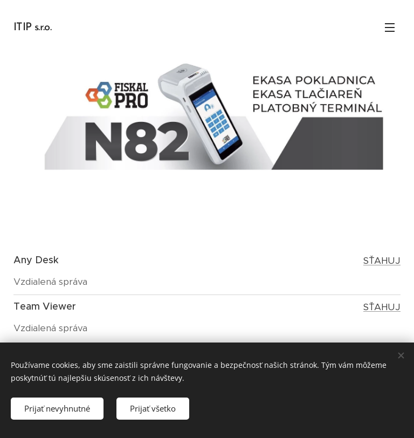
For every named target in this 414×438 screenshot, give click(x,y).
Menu (390, 27)
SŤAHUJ (382, 260)
